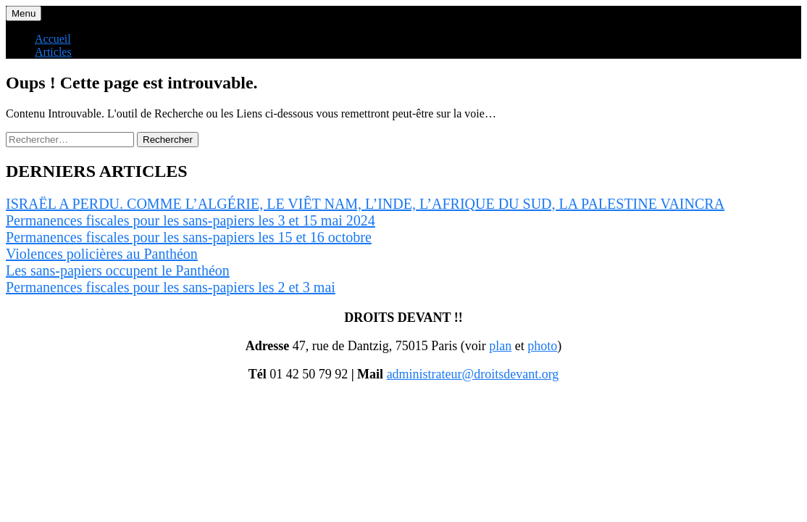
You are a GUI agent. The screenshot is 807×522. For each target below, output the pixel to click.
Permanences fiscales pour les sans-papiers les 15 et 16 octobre (189, 237)
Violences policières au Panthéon (102, 254)
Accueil (53, 39)
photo (542, 346)
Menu (23, 13)
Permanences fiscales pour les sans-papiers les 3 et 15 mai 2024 (190, 220)
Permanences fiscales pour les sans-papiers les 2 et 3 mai (170, 287)
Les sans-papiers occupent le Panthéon (118, 270)
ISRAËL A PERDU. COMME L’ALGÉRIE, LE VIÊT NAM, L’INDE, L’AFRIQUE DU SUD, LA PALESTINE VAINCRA (365, 204)
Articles (53, 52)
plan (500, 346)
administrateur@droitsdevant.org (473, 374)
